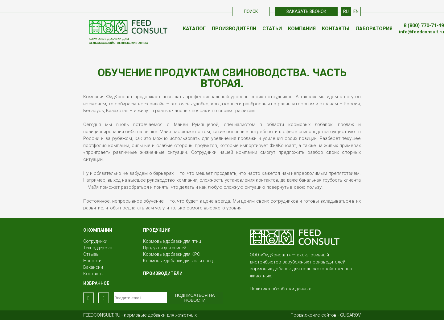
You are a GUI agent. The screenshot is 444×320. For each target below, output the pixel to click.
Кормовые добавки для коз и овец (178, 260)
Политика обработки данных (280, 289)
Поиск (251, 11)
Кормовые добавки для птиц (172, 241)
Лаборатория (374, 29)
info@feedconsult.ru (421, 32)
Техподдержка (97, 247)
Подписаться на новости (195, 298)
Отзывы (91, 254)
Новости (92, 260)
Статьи (272, 29)
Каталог (194, 29)
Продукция (157, 230)
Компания (302, 29)
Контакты (335, 29)
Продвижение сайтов (313, 315)
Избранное (96, 283)
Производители (234, 29)
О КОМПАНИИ (97, 230)
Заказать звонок (306, 11)
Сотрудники (95, 241)
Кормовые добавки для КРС (171, 254)
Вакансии (93, 267)
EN (356, 11)
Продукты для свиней (164, 247)
